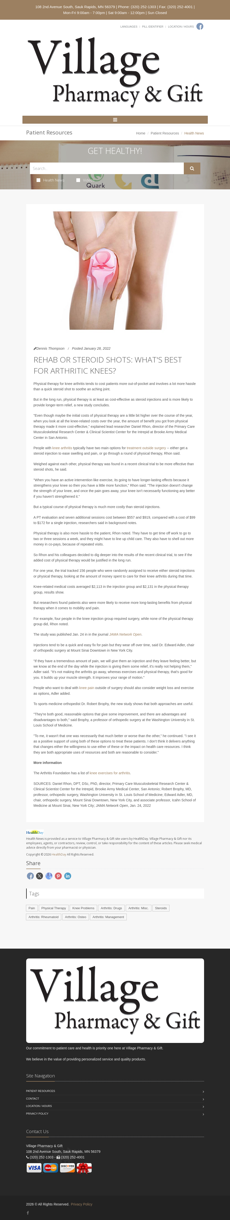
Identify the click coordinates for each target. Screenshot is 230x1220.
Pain (32, 908)
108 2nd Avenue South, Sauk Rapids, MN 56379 (75, 7)
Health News (50, 180)
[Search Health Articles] (107, 168)
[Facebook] (199, 26)
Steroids (161, 908)
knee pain (86, 688)
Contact (32, 1098)
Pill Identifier (152, 26)
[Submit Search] (192, 168)
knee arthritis (62, 448)
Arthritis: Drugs (111, 908)
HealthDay (59, 854)
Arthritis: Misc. (138, 908)
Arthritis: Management (108, 917)
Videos (85, 180)
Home (140, 133)
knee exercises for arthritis (110, 773)
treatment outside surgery (146, 448)
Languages (129, 26)
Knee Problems (83, 908)
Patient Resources (165, 133)
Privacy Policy (37, 1113)
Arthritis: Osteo (75, 917)
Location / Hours (181, 26)
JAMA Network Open (125, 634)
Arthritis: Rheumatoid (44, 917)
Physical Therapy (54, 908)
